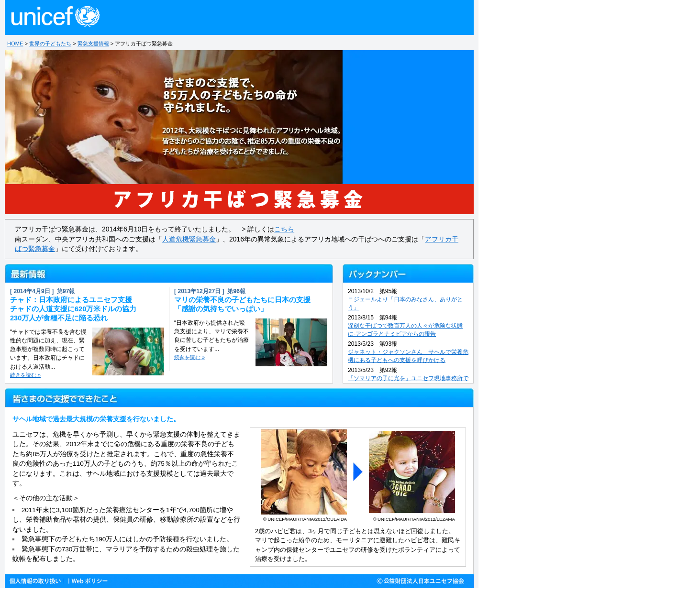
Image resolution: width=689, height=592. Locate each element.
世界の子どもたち (50, 43)
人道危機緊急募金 (189, 239)
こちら (284, 229)
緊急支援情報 (93, 43)
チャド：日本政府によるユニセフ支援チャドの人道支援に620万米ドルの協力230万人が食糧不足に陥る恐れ (73, 309)
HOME (15, 43)
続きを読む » (25, 375)
